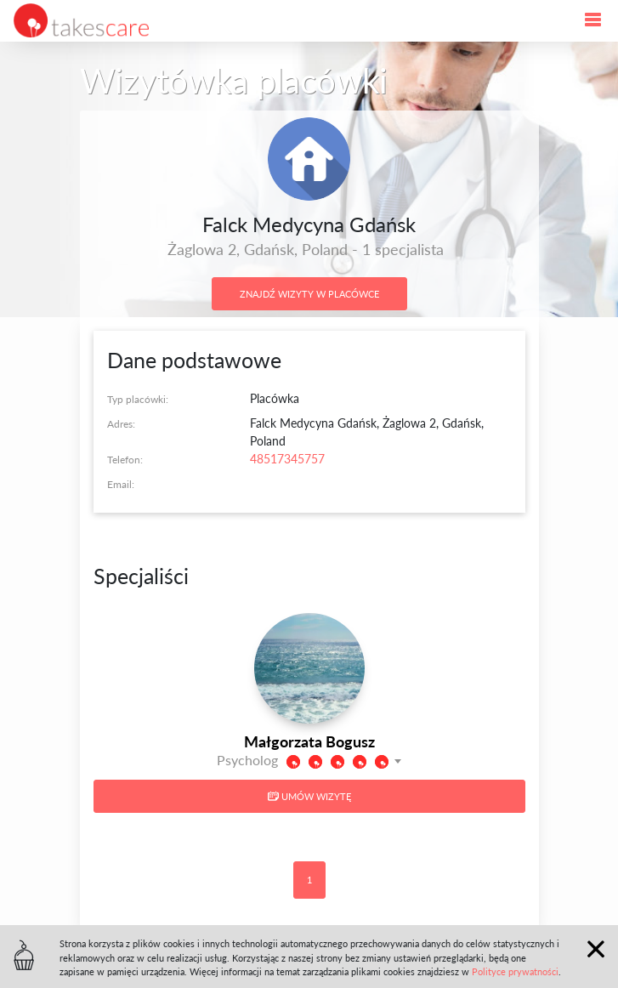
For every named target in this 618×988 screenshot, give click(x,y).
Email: (120, 484)
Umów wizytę (309, 796)
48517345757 (287, 458)
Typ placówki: (137, 399)
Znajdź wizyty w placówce (309, 293)
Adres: (121, 423)
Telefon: (125, 459)
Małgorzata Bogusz (309, 741)
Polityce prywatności (515, 971)
